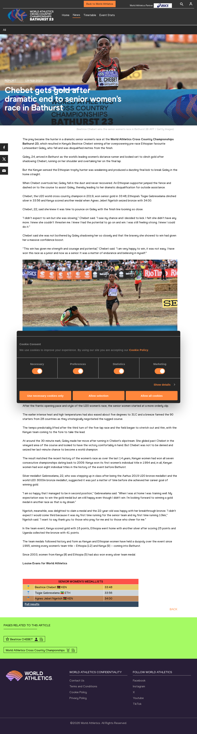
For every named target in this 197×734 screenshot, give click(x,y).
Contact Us (76, 680)
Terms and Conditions (83, 686)
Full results (32, 604)
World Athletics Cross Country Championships (35, 650)
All (4, 30)
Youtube (138, 698)
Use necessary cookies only (45, 395)
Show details (162, 384)
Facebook (139, 680)
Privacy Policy (78, 698)
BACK (173, 609)
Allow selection (98, 395)
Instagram (139, 686)
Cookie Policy (138, 349)
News (76, 15)
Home (65, 15)
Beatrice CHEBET (21, 639)
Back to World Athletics (99, 3)
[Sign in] (191, 3)
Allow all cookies (152, 395)
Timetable (89, 15)
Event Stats (107, 15)
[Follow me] (7, 639)
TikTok (137, 704)
